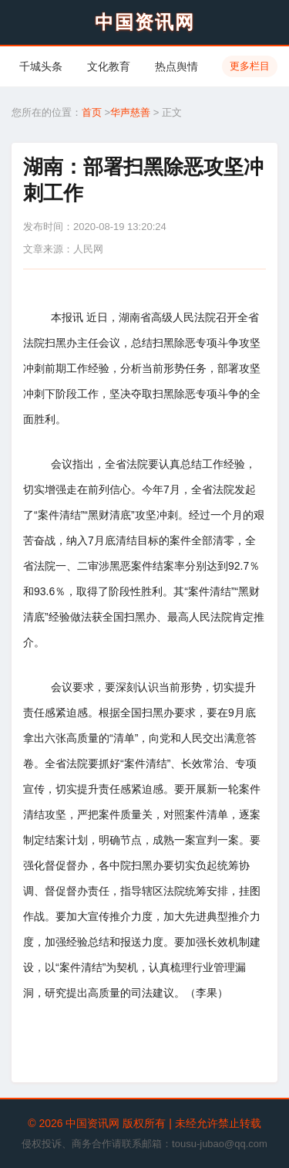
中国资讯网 (145, 22)
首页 (92, 112)
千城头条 (40, 66)
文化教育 (108, 66)
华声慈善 (130, 112)
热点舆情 (176, 66)
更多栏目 (250, 66)
